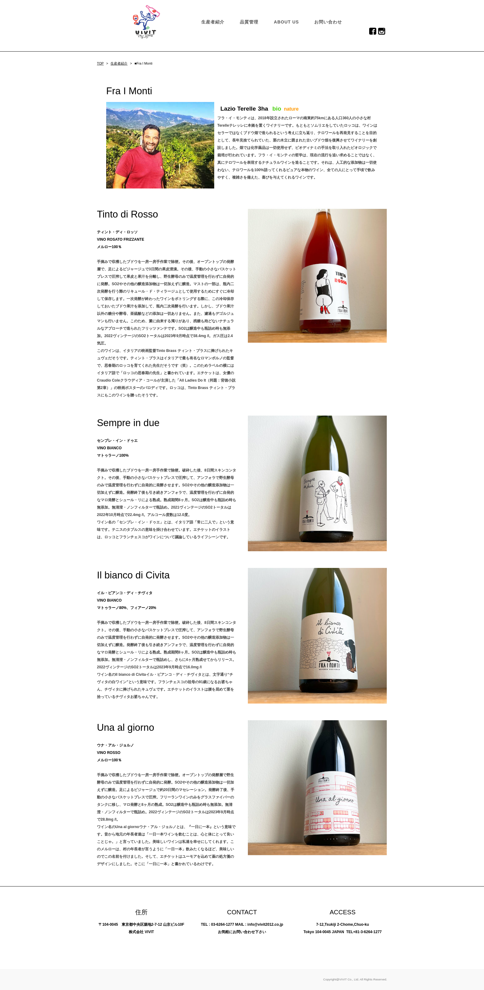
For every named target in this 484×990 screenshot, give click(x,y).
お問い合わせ (328, 21)
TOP (100, 63)
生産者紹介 (212, 21)
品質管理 (249, 21)
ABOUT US (286, 21)
